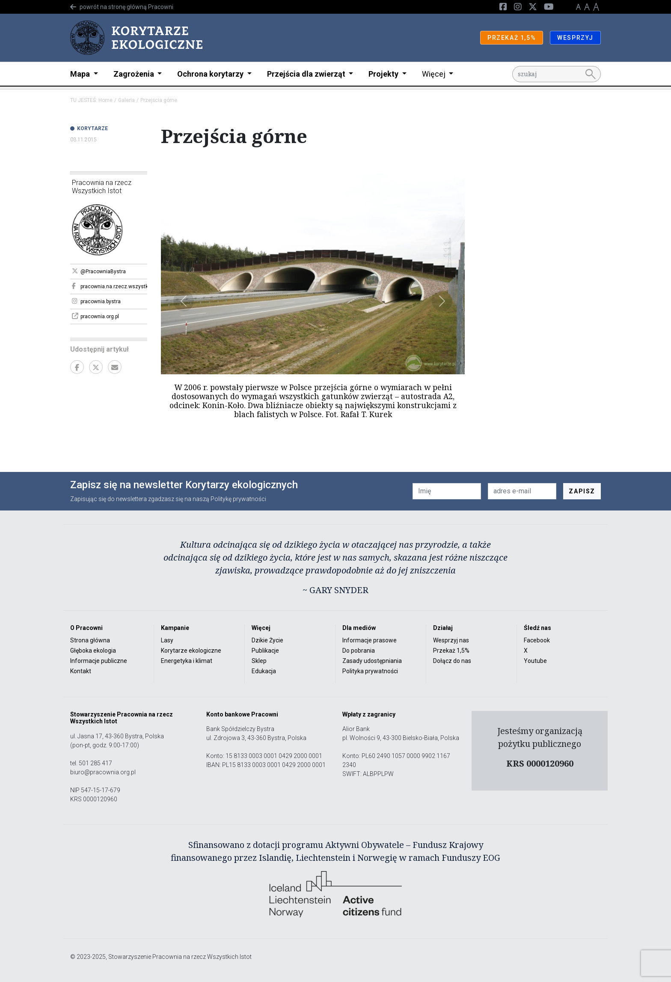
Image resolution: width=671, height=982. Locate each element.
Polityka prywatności (370, 671)
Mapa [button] (81, 73)
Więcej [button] (434, 73)
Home (105, 100)
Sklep (259, 660)
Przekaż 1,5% (451, 650)
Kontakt (80, 671)
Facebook (537, 640)
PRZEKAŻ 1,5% (511, 37)
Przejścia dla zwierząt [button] (307, 73)
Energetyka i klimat (186, 660)
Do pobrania (358, 650)
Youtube (535, 660)
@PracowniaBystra (99, 271)
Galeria (126, 100)
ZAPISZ (582, 491)
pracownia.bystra (96, 301)
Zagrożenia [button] (134, 73)
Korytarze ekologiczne (191, 650)
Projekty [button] (384, 73)
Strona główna (90, 640)
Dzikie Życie (267, 640)
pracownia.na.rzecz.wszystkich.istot (109, 286)
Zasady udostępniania (372, 660)
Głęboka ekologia (93, 650)
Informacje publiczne (98, 660)
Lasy (167, 640)
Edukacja (264, 671)
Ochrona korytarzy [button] (211, 73)
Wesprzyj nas (451, 640)
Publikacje (265, 650)
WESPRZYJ (575, 37)
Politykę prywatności (238, 498)
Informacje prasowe (369, 640)
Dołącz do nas (452, 660)
